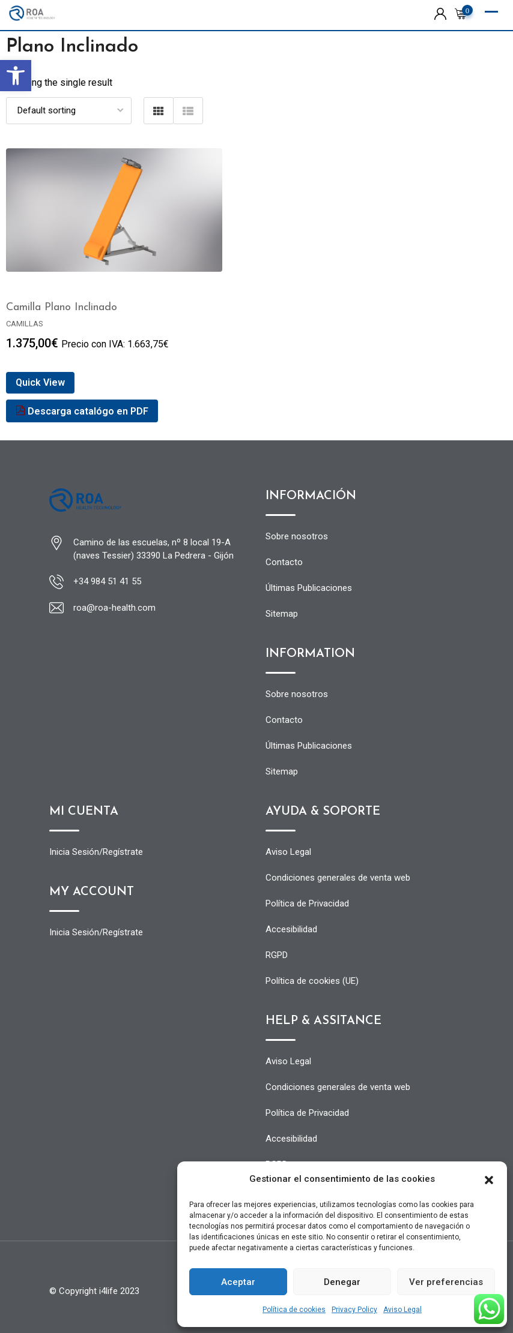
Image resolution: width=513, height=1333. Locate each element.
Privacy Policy (354, 1309)
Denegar (342, 1282)
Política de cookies (294, 1309)
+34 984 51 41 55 (107, 581)
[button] (15, 75)
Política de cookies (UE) (312, 980)
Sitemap (282, 613)
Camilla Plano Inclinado (61, 307)
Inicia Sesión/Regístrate (96, 851)
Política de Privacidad (307, 903)
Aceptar (238, 1282)
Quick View (40, 382)
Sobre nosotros (297, 536)
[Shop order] (69, 110)
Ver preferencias (446, 1282)
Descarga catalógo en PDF (82, 411)
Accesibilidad (291, 929)
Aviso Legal (402, 1309)
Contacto (284, 562)
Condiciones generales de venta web (338, 877)
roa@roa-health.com (114, 607)
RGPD (277, 955)
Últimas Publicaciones (309, 588)
